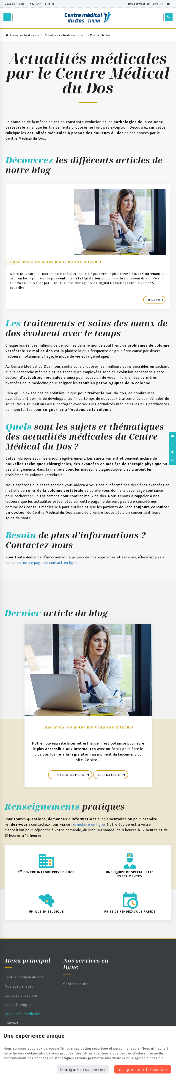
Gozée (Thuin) (14, 3)
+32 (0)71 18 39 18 (42, 3)
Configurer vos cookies (82, 1069)
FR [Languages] (161, 3)
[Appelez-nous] (169, 17)
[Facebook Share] (172, 444)
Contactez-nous (77, 984)
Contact (12, 1023)
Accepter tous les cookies (143, 1069)
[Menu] (7, 17)
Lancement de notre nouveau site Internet (56, 262)
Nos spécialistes (19, 986)
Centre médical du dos (24, 977)
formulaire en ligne (88, 825)
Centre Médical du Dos (22, 35)
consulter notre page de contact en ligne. (42, 563)
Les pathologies (19, 1005)
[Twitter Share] (172, 452)
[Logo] (88, 17)
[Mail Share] (172, 436)
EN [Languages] (168, 3)
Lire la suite (154, 299)
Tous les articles (69, 774)
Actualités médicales (23, 1014)
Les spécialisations (21, 996)
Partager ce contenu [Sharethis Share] (172, 460)
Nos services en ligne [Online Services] (143, 3)
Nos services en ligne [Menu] (86, 964)
